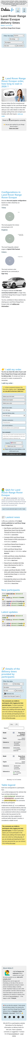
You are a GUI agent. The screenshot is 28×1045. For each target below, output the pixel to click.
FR (24, 9)
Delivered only (10, 693)
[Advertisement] (14, 63)
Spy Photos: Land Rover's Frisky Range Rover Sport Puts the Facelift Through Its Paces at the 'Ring (14, 530)
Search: (6, 728)
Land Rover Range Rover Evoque (13, 544)
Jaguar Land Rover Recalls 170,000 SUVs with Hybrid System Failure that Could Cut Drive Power (15, 572)
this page (12, 718)
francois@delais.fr (14, 996)
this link (20, 711)
